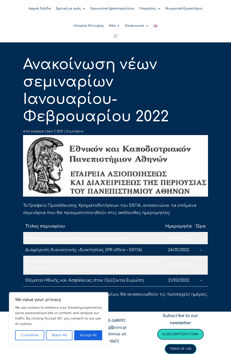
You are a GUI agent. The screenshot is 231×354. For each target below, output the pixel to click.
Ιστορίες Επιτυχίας (89, 25)
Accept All (88, 335)
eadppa (37, 131)
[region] (58, 318)
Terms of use (181, 348)
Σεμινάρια (74, 131)
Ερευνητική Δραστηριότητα (112, 8)
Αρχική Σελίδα (40, 8)
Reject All (59, 335)
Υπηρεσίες (147, 8)
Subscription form (180, 334)
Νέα (112, 25)
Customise (30, 335)
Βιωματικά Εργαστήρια (184, 8)
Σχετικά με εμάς (68, 8)
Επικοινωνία (134, 25)
